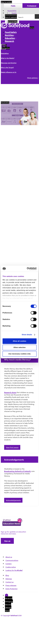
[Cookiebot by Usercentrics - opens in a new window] (28, 268)
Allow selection (19, 347)
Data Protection (11, 588)
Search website (11, 17)
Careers (9, 563)
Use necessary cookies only (19, 354)
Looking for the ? (14, 570)
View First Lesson (12, 447)
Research (9, 41)
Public (13, 6)
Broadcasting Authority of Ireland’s (17, 471)
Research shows (10, 392)
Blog (7, 575)
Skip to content (6, 2)
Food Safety (11, 32)
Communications (12, 560)
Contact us (10, 582)
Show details (27, 334)
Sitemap (9, 579)
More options (32, 78)
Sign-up (7, 541)
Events (14, 13)
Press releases (11, 585)
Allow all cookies (19, 341)
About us (9, 557)
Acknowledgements (13, 500)
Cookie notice (11, 567)
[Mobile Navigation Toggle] (3, 47)
